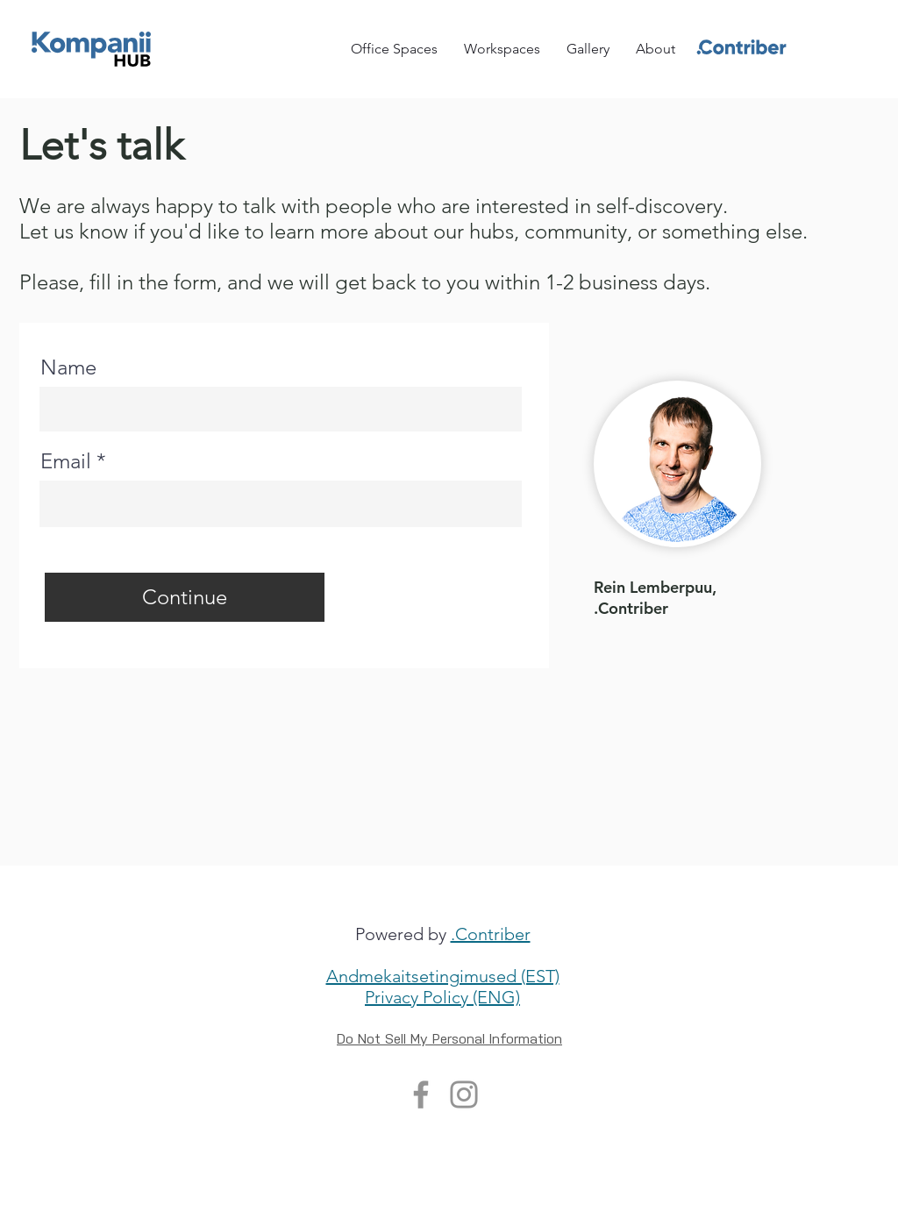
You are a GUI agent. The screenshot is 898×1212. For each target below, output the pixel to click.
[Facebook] (421, 1094)
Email (65, 461)
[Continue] (184, 597)
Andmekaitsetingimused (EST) (442, 976)
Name (68, 367)
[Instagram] (463, 1094)
